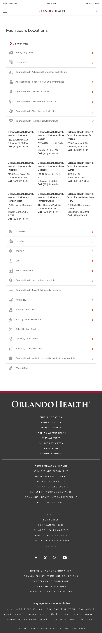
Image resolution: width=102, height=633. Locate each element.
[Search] (96, 11)
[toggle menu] (5, 11)
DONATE (51, 546)
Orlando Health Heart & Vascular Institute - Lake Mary (80, 197)
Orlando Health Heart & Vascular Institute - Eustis (80, 166)
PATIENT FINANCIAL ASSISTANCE (51, 492)
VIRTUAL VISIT (51, 438)
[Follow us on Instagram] (55, 557)
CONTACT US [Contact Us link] (51, 514)
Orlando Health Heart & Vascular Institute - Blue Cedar (51, 136)
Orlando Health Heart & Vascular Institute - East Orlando (51, 166)
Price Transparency (51, 502)
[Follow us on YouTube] (65, 557)
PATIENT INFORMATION (51, 481)
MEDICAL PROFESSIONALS (51, 535)
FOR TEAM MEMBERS (51, 525)
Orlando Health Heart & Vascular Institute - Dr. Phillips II (21, 166)
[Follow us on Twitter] (45, 558)
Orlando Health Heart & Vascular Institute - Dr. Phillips (80, 136)
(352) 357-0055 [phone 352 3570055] (81, 181)
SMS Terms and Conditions (51, 581)
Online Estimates (51, 443)
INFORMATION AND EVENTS (51, 487)
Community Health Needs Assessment (51, 497)
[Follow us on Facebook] (36, 557)
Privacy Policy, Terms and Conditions (51, 576)
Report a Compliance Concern (51, 591)
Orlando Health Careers (51, 530)
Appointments (10, 3)
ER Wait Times (92, 3)
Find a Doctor (51, 422)
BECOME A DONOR (51, 454)
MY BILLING (51, 448)
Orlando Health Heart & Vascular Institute (21, 134)
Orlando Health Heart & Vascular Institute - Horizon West (21, 197)
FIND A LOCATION (51, 417)
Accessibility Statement (51, 586)
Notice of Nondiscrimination (51, 571)
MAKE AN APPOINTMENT (51, 433)
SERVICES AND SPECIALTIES (51, 471)
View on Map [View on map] (20, 43)
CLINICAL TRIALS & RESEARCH (51, 540)
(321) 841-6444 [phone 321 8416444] (20, 146)
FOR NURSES (51, 520)
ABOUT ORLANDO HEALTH (51, 466)
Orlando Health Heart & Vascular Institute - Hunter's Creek (51, 197)
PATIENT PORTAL (51, 428)
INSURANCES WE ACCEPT (51, 476)
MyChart (51, 3)
